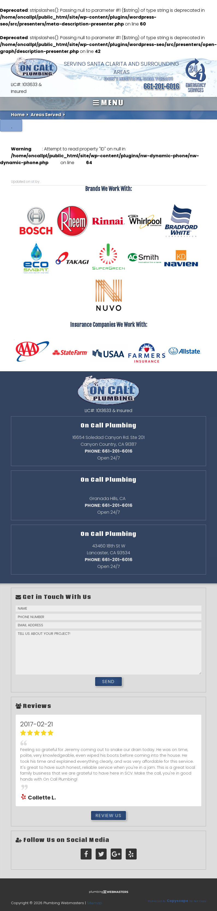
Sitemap (94, 903)
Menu (108, 102)
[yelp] (131, 854)
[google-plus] (116, 854)
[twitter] (101, 854)
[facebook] (86, 854)
